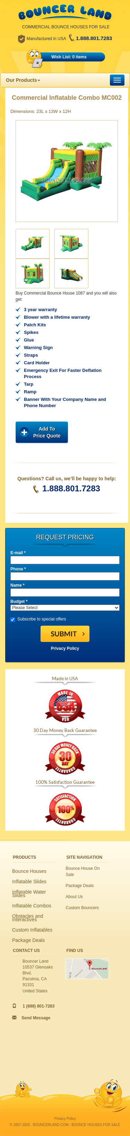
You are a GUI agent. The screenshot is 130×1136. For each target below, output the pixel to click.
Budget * (18, 601)
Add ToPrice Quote (47, 432)
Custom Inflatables (32, 930)
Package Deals (28, 940)
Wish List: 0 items (69, 57)
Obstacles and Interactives (27, 917)
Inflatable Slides (29, 881)
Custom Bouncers (82, 907)
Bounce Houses (29, 871)
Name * (17, 585)
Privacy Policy (65, 648)
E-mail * (18, 552)
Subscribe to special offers (38, 619)
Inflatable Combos (31, 905)
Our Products (23, 80)
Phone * (18, 569)
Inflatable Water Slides (29, 893)
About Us (74, 896)
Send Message (35, 1017)
